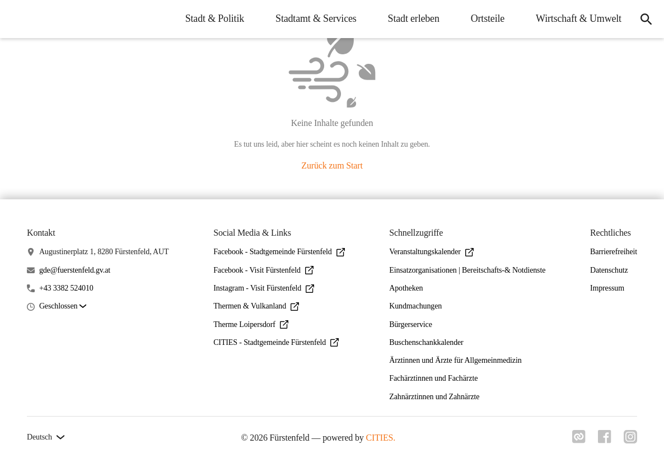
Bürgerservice (410, 324)
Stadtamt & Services (313, 18)
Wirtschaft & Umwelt (576, 18)
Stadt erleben (411, 18)
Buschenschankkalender (426, 342)
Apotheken (406, 288)
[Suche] (645, 19)
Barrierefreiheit (613, 251)
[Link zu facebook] (603, 436)
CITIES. (380, 437)
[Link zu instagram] (630, 436)
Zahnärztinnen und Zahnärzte (434, 396)
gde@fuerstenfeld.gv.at (74, 270)
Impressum (607, 288)
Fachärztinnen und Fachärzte (433, 378)
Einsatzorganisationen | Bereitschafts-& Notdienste (467, 270)
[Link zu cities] (576, 436)
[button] (62, 306)
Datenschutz (609, 270)
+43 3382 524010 (66, 288)
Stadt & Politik (212, 18)
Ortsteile (485, 18)
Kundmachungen (415, 306)
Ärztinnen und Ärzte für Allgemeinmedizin (455, 360)
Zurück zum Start (331, 165)
